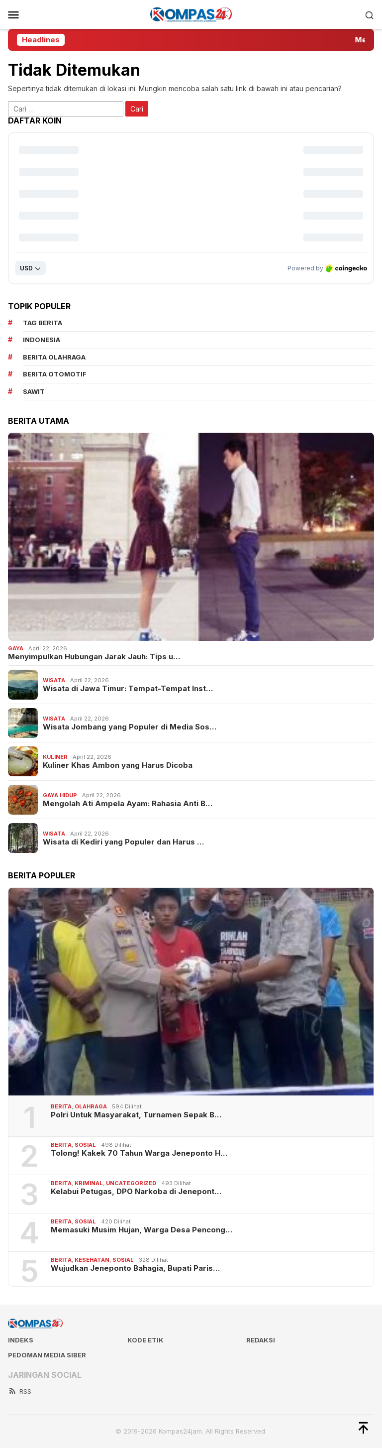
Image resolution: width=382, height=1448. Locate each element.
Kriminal (89, 1183)
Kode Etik (145, 1340)
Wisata (54, 680)
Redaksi (260, 1340)
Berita (61, 1106)
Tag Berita (42, 323)
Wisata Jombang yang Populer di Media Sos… (129, 727)
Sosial (85, 1144)
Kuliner (55, 756)
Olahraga (91, 1106)
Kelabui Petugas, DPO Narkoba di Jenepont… (136, 1191)
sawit (34, 391)
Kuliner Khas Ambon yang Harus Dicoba (117, 765)
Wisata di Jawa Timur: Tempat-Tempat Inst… (128, 688)
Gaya (15, 648)
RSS (19, 1391)
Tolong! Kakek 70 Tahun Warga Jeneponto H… (139, 1153)
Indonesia (41, 340)
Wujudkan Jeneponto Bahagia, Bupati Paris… (135, 1268)
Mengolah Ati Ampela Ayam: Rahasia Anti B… (127, 803)
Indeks (20, 1340)
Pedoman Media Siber (47, 1355)
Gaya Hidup (60, 795)
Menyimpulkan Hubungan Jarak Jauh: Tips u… (94, 656)
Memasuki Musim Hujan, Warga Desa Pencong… (141, 1229)
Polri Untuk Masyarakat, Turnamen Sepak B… (136, 1114)
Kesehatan (92, 1259)
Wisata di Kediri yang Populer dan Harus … (123, 842)
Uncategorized (131, 1183)
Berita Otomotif (55, 374)
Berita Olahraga (54, 357)
